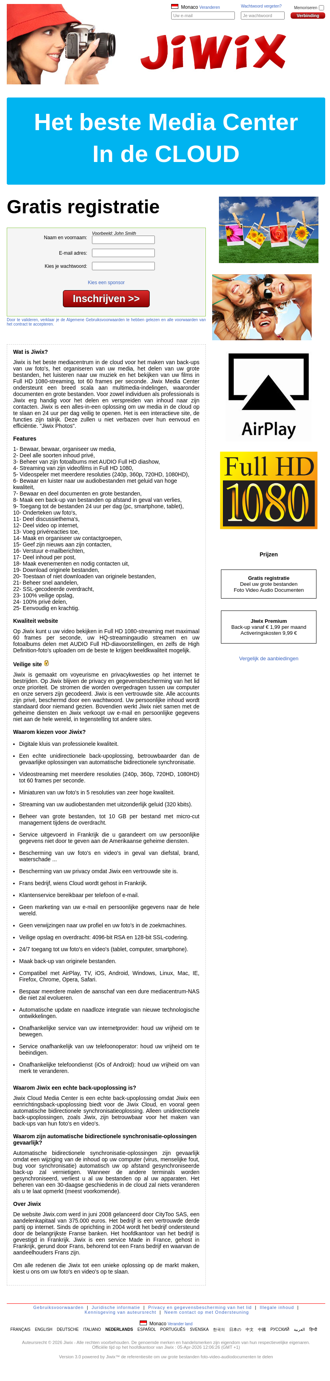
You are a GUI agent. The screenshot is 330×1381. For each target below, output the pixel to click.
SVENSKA (199, 1329)
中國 (262, 1329)
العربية (299, 1329)
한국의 (219, 1329)
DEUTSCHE (68, 1329)
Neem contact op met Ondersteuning (206, 1312)
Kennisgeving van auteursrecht (120, 1312)
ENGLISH (44, 1329)
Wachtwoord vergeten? (261, 6)
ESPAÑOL (146, 1329)
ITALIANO (92, 1329)
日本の (235, 1329)
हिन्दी (313, 1329)
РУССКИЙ (279, 1329)
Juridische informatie (116, 1307)
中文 (250, 1329)
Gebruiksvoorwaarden (58, 1307)
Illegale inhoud (277, 1307)
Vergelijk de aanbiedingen (269, 658)
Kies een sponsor (106, 282)
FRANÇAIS (20, 1329)
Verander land (180, 1324)
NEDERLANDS (119, 1329)
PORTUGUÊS (173, 1329)
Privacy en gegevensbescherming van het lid (200, 1307)
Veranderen (209, 7)
